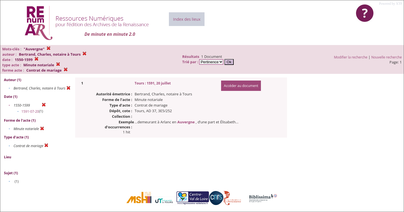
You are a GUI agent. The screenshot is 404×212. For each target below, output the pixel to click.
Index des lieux (186, 19)
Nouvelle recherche (386, 57)
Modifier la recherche (350, 57)
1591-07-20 (30, 111)
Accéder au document (241, 85)
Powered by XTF (390, 4)
